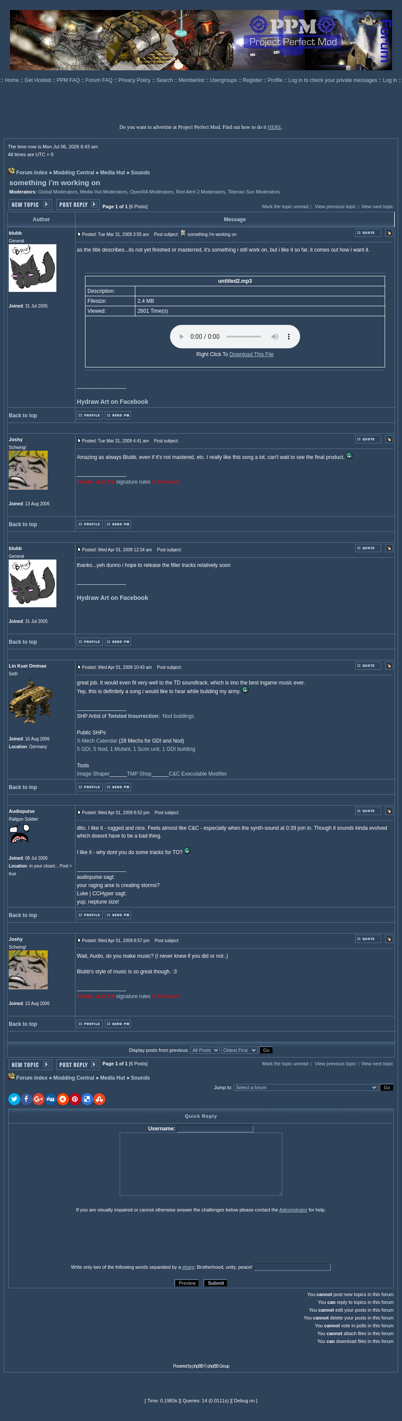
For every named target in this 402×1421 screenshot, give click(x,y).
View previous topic (335, 206)
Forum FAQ (99, 80)
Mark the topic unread (285, 206)
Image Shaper (93, 774)
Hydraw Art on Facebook (112, 401)
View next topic (377, 206)
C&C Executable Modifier (198, 774)
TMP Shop (139, 774)
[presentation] (75, 1238)
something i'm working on (54, 183)
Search (165, 80)
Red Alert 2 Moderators (200, 191)
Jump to (222, 1087)
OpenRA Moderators (151, 191)
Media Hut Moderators (103, 191)
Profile (276, 80)
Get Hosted (38, 80)
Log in (390, 80)
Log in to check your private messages (333, 80)
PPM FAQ (69, 80)
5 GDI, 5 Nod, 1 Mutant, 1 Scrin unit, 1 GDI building (136, 749)
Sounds (140, 173)
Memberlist (192, 80)
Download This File (251, 354)
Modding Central (74, 173)
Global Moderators (58, 191)
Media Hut (112, 173)
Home (12, 80)
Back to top (23, 416)
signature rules (133, 482)
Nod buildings (178, 716)
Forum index (32, 173)
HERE (274, 127)
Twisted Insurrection (133, 716)
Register (253, 80)
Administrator (293, 1209)
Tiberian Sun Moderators (254, 191)
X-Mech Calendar (97, 741)
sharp (188, 1267)
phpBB (198, 1366)
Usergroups (224, 80)
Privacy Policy (135, 80)
